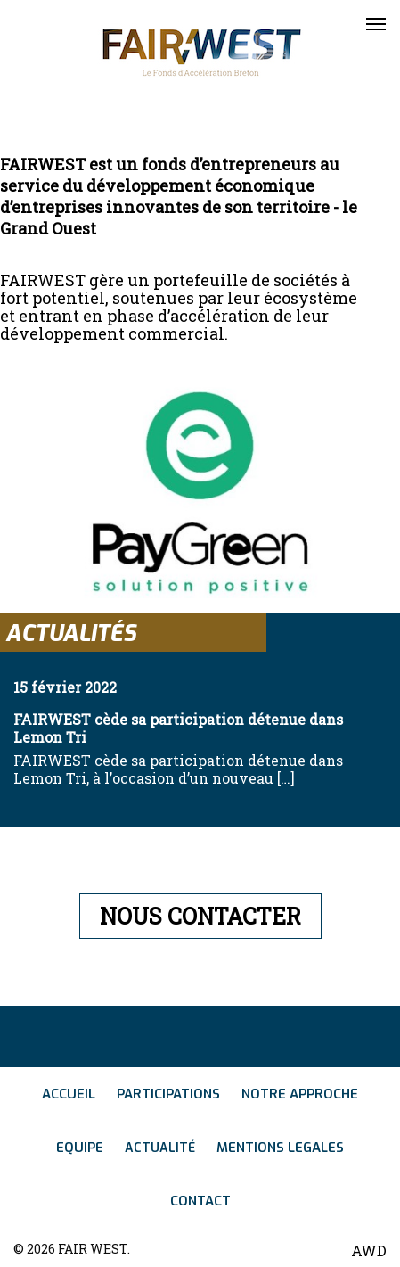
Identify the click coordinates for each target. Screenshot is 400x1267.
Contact (200, 1201)
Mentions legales (280, 1147)
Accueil (68, 1094)
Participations (168, 1094)
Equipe (79, 1147)
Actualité (160, 1147)
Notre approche (299, 1094)
